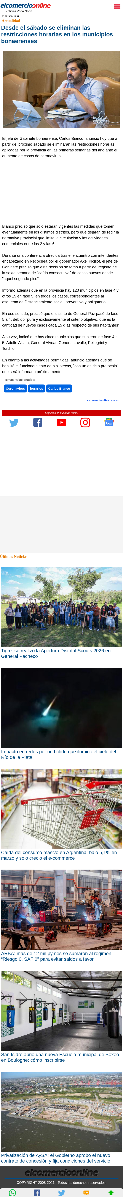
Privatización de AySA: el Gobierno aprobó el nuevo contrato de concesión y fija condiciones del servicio (55, 1158)
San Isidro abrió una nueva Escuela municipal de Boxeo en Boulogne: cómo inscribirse (60, 1057)
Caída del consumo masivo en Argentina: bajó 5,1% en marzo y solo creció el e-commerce (59, 855)
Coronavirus (15, 388)
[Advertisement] (59, 191)
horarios (36, 388)
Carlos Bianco (59, 388)
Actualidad (11, 21)
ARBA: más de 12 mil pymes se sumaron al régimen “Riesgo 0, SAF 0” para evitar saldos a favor (56, 956)
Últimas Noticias (13, 556)
